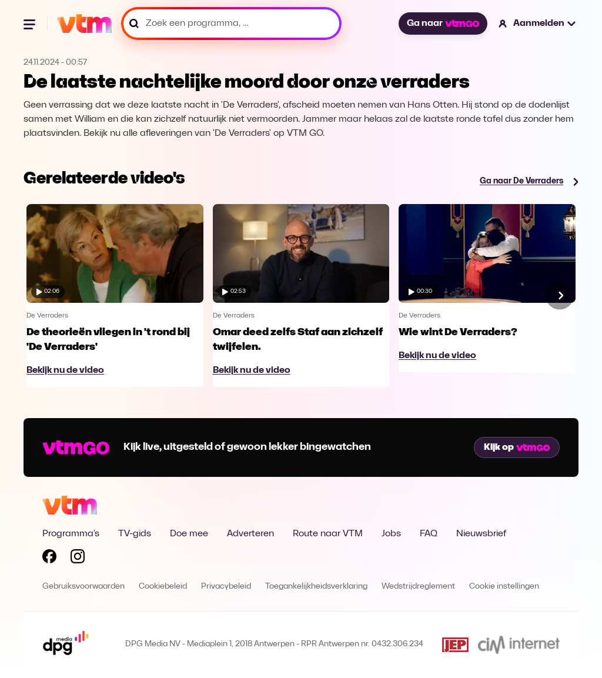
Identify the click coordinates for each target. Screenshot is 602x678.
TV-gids (134, 534)
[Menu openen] (31, 23)
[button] (537, 23)
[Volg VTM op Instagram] (78, 558)
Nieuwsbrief (481, 534)
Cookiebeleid (163, 586)
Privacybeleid (226, 586)
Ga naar (443, 23)
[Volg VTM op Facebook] (49, 558)
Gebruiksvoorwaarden (83, 586)
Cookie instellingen (504, 586)
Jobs (391, 534)
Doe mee (189, 534)
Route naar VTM (328, 534)
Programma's (70, 534)
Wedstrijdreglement (418, 586)
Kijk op (517, 447)
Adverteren (250, 534)
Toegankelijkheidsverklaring (316, 586)
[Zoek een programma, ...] (231, 23)
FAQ (428, 534)
